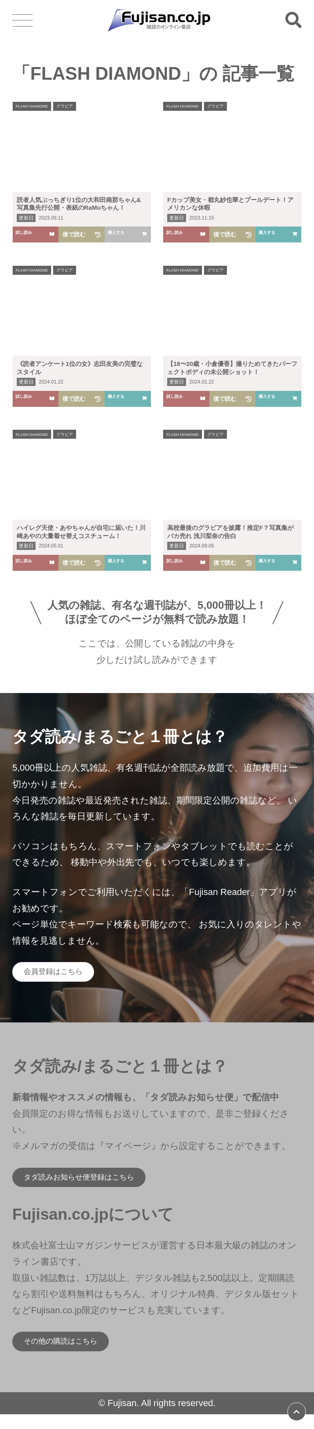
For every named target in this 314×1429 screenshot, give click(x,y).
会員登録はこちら (63, 974)
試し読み (36, 234)
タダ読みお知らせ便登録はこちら (96, 1185)
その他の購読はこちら (73, 1353)
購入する (279, 234)
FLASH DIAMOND (37, 107)
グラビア (77, 107)
